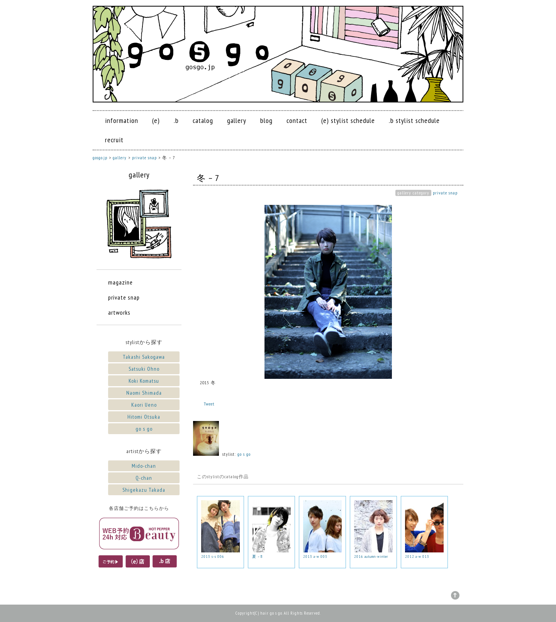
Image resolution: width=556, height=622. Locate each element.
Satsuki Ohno (144, 368)
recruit (114, 139)
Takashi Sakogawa (144, 356)
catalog (203, 120)
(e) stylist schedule (348, 120)
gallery (236, 120)
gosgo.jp (100, 157)
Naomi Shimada (144, 392)
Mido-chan (144, 465)
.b (176, 120)
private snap (445, 193)
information (121, 120)
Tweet (209, 404)
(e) (156, 120)
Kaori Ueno (144, 404)
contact (296, 120)
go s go (244, 454)
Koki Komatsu (144, 380)
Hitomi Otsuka (143, 416)
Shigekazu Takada (143, 489)
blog (266, 120)
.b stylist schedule (414, 120)
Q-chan (144, 477)
